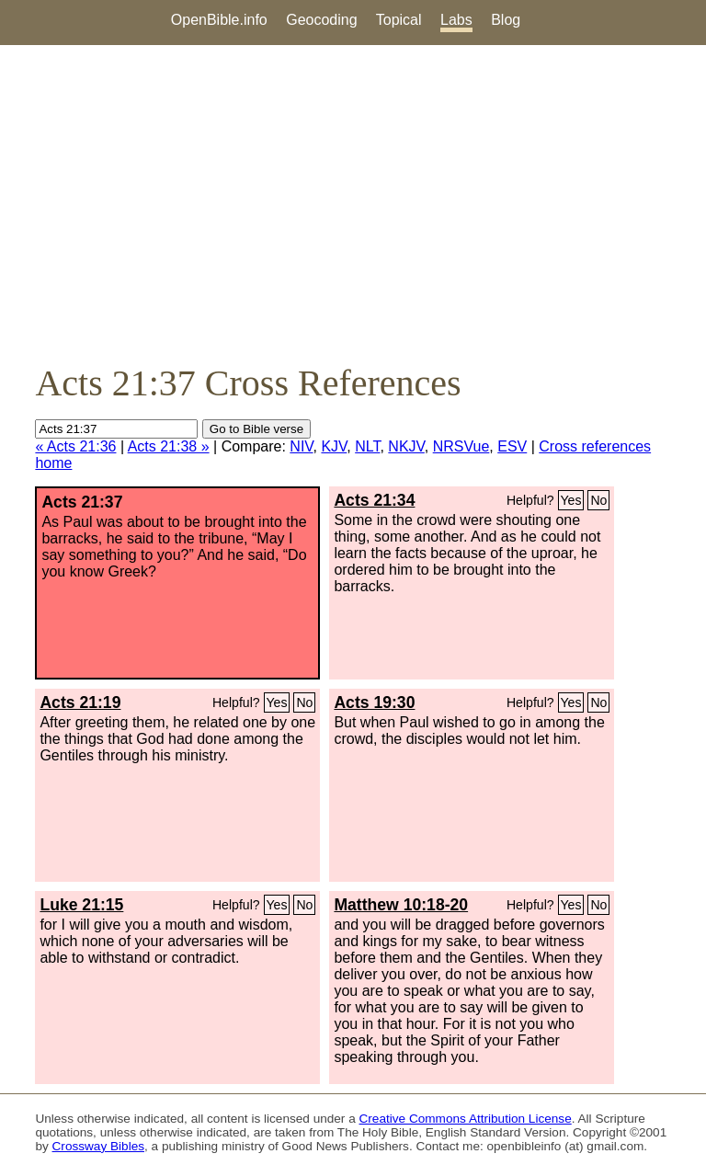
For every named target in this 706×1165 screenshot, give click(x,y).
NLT (367, 446)
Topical (399, 20)
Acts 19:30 (374, 702)
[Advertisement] (353, 203)
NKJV (406, 446)
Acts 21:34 (374, 500)
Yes (571, 500)
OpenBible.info (219, 20)
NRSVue (461, 446)
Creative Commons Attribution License (465, 1118)
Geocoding (321, 20)
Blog (505, 20)
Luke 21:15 (81, 905)
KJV (334, 446)
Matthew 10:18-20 (401, 905)
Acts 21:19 (80, 702)
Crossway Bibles (98, 1146)
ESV (512, 446)
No (598, 500)
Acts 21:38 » (169, 446)
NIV (301, 446)
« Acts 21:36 (75, 446)
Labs (456, 20)
